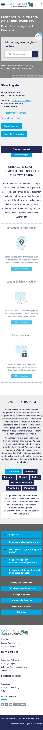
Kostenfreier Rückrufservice (17, 113)
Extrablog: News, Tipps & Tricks (14, 667)
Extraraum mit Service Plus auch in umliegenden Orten (25, 571)
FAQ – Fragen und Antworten (21, 588)
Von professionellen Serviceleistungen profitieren (23, 561)
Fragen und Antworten (10, 660)
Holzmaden (27, 69)
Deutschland (7, 66)
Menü (4, 4)
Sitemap (4, 671)
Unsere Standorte (8, 647)
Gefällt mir (21, 705)
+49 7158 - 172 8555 (21, 101)
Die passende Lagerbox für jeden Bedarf (25, 551)
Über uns (5, 640)
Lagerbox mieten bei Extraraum (24, 542)
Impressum (5, 684)
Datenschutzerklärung (10, 688)
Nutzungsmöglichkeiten (21, 600)
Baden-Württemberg (24, 66)
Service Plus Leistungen (11, 643)
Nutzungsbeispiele (8, 664)
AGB (3, 691)
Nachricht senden (13, 118)
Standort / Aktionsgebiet (13, 134)
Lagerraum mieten (17, 724)
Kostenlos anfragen (11, 126)
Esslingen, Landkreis (10, 69)
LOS (35, 54)
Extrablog (21, 612)
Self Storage (37, 724)
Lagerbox (13, 535)
